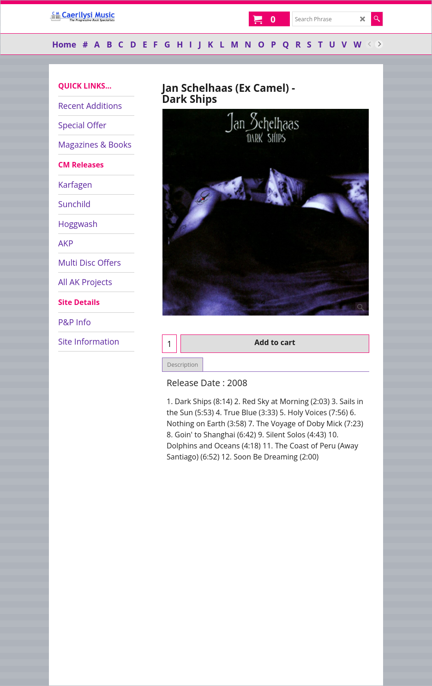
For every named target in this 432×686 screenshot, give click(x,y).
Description (182, 365)
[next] (379, 44)
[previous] (370, 44)
